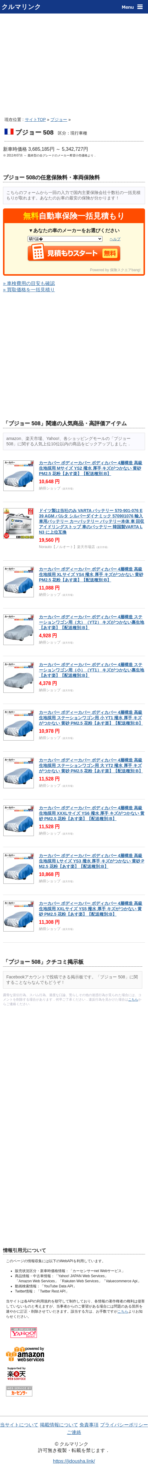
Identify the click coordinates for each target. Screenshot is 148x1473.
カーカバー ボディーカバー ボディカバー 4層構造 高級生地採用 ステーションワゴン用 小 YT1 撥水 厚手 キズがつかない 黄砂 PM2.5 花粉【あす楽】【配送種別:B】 (91, 718)
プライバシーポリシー (124, 1424)
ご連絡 (74, 1432)
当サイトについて (19, 1424)
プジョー (58, 119)
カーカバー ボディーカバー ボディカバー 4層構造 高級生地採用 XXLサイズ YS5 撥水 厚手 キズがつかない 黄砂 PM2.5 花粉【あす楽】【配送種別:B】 (90, 909)
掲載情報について (59, 1424)
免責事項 (89, 1424)
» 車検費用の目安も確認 (29, 283)
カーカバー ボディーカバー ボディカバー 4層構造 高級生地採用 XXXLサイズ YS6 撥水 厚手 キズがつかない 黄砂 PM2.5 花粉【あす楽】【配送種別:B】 (91, 813)
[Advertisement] (74, 63)
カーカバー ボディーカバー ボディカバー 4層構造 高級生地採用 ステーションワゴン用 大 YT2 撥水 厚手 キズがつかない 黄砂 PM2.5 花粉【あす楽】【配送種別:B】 (91, 765)
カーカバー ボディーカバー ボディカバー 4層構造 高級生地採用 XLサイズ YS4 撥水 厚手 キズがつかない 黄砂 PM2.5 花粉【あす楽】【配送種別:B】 (91, 574)
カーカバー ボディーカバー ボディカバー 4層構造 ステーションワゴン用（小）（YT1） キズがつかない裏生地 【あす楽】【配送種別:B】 (91, 670)
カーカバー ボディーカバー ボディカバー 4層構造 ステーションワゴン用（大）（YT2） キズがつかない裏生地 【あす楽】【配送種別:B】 (91, 622)
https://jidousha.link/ (74, 1461)
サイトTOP (35, 119)
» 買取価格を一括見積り (29, 289)
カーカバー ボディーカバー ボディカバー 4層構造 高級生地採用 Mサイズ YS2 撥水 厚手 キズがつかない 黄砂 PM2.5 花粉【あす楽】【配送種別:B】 (90, 468)
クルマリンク (21, 6)
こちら (133, 999)
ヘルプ (115, 239)
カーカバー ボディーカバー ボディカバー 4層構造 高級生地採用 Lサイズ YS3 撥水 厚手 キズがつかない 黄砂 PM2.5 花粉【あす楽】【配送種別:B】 (91, 861)
